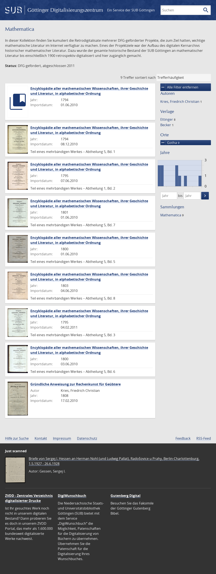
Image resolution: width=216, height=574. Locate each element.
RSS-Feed (203, 438)
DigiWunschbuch (72, 495)
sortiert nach (145, 77)
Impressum (62, 438)
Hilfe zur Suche (17, 438)
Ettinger (168, 119)
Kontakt (41, 438)
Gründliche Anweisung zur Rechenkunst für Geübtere (75, 384)
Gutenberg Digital (125, 495)
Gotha (170, 142)
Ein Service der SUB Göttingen (131, 10)
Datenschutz (87, 438)
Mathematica (172, 215)
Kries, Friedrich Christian (181, 101)
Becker (167, 125)
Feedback (183, 438)
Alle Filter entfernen (179, 87)
